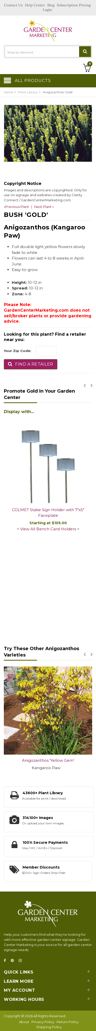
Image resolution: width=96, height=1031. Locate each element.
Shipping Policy (49, 1027)
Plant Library (28, 92)
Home (8, 92)
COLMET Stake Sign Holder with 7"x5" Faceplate (48, 512)
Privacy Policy (42, 1022)
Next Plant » (44, 207)
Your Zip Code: (17, 351)
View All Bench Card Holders (48, 528)
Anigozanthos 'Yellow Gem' (48, 760)
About (24, 1022)
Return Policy (68, 1022)
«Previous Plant (16, 207)
